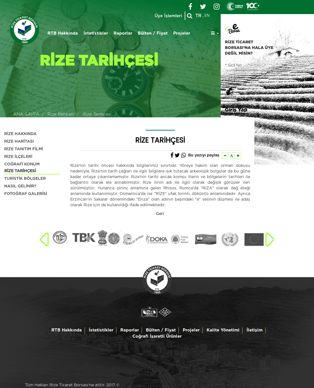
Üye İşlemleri (168, 16)
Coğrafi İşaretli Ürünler (157, 336)
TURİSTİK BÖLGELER (25, 179)
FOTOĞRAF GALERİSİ (25, 194)
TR (198, 16)
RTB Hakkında (63, 33)
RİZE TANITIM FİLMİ (23, 149)
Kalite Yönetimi (223, 330)
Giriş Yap (236, 109)
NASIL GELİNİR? (20, 186)
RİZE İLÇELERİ (18, 157)
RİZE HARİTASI (19, 141)
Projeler (181, 33)
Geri (160, 214)
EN (207, 16)
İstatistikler (95, 33)
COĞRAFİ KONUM (22, 164)
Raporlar (123, 33)
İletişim (255, 330)
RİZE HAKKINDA (20, 134)
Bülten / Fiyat (153, 33)
